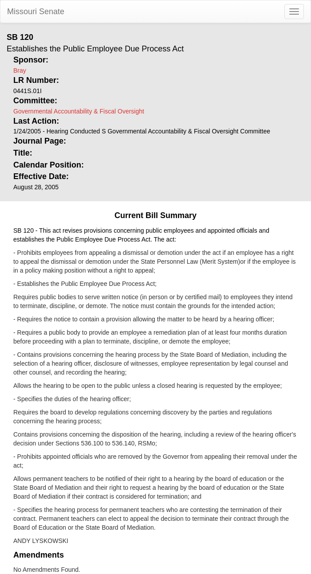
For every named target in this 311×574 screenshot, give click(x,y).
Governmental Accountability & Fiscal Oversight (78, 111)
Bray (19, 70)
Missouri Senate (35, 11)
